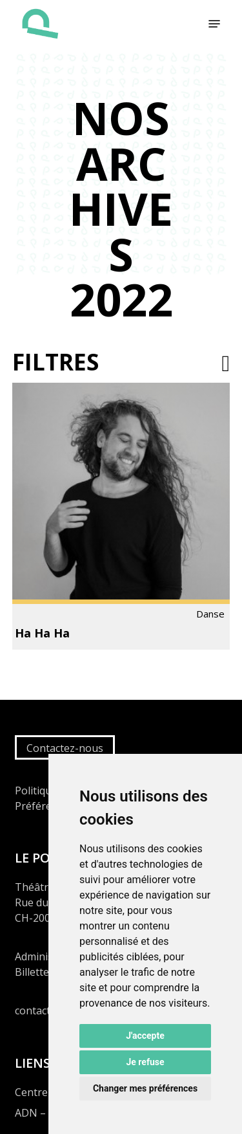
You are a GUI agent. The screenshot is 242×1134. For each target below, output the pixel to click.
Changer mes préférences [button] (145, 1088)
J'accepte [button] (145, 1035)
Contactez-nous (64, 748)
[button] (214, 23)
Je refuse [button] (145, 1062)
